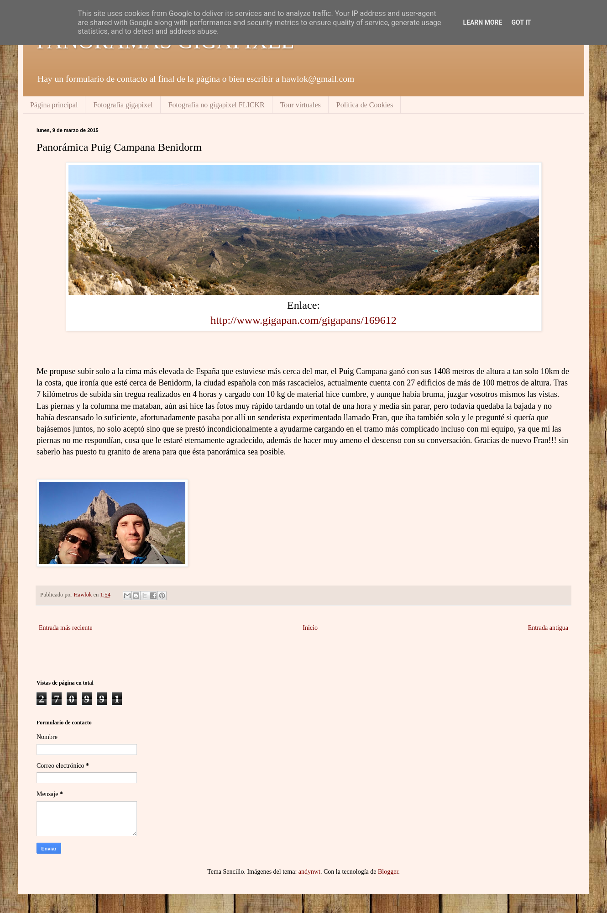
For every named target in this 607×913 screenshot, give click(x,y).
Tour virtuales (300, 105)
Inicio (310, 627)
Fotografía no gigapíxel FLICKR (216, 105)
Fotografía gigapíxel (122, 105)
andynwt (309, 871)
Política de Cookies (364, 105)
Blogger (388, 871)
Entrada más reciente (65, 627)
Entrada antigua (548, 627)
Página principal (54, 105)
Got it (521, 22)
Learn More (482, 22)
